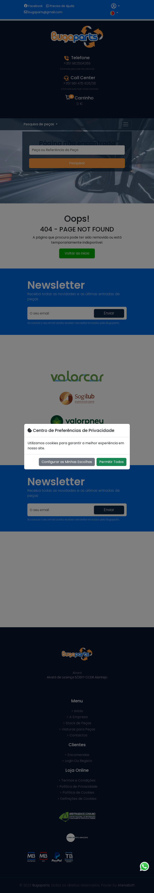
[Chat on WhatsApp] (144, 866)
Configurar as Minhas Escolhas (67, 461)
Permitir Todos (111, 461)
